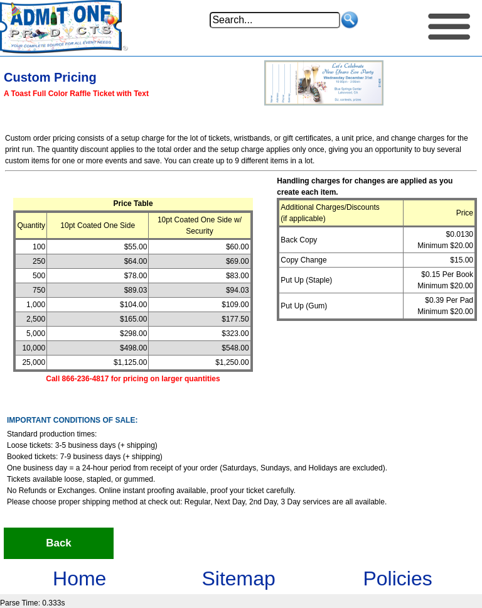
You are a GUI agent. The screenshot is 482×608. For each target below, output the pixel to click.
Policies (397, 578)
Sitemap (238, 578)
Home (79, 578)
